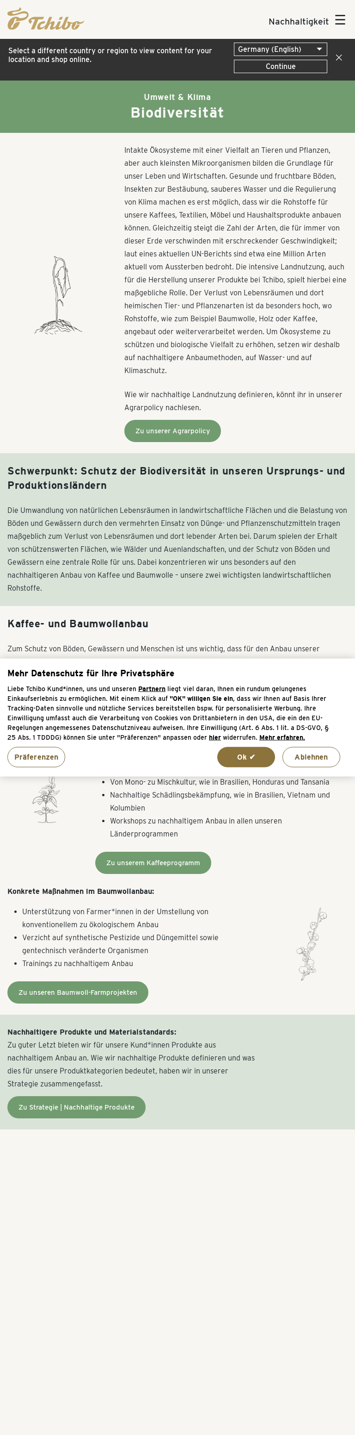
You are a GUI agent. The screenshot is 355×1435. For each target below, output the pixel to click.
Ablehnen (311, 756)
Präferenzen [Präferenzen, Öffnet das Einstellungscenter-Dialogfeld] (36, 756)
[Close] (337, 58)
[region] (177, 718)
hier (215, 737)
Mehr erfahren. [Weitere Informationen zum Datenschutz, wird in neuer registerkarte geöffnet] (282, 737)
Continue (281, 66)
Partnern (151, 689)
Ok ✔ (246, 756)
